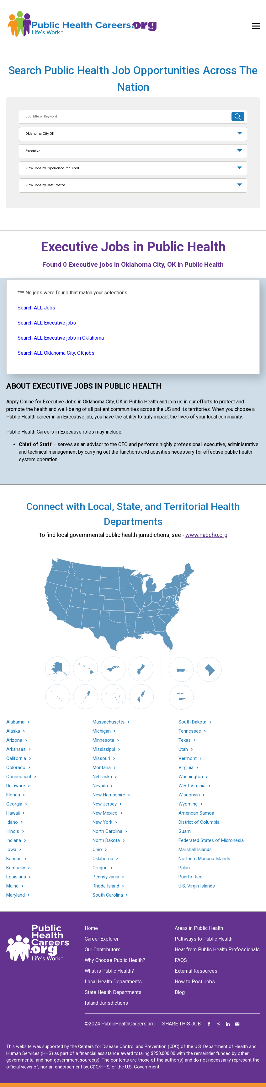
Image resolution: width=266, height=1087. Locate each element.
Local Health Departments (113, 982)
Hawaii (13, 813)
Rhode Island (106, 886)
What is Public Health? (109, 971)
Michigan (102, 731)
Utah (183, 749)
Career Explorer (102, 939)
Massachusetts (109, 722)
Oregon (100, 868)
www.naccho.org (206, 535)
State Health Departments (113, 992)
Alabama (15, 722)
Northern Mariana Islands (204, 858)
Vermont (187, 758)
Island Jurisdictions (106, 1003)
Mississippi (104, 749)
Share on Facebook (209, 1024)
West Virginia (191, 786)
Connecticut (18, 776)
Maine (12, 886)
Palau (184, 868)
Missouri (101, 758)
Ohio (97, 849)
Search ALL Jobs (36, 308)
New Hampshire (109, 795)
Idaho (12, 822)
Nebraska (102, 776)
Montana (102, 767)
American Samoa (196, 813)
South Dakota (192, 722)
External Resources (196, 971)
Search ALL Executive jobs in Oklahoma (61, 338)
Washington (190, 776)
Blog (180, 992)
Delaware (15, 786)
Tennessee (189, 731)
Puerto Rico (190, 877)
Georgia (14, 804)
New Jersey (105, 804)
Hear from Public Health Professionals (217, 950)
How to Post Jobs (195, 982)
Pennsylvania (106, 877)
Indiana (13, 840)
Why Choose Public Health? (115, 960)
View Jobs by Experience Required (52, 168)
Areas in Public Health (199, 928)
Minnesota (103, 740)
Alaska (13, 731)
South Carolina (108, 895)
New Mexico (105, 813)
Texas (184, 740)
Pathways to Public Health (203, 939)
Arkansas (16, 749)
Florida (13, 795)
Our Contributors (102, 950)
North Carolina (107, 831)
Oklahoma (103, 858)
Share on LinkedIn (228, 1024)
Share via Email (237, 1024)
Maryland (15, 895)
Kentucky (15, 868)
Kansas (14, 858)
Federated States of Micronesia (211, 840)
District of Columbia (199, 822)
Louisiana (16, 877)
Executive (32, 151)
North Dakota (106, 840)
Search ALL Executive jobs (47, 323)
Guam (184, 831)
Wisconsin (189, 795)
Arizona (14, 740)
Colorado (15, 767)
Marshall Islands (195, 849)
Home (91, 928)
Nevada (100, 786)
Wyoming (188, 804)
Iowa (11, 849)
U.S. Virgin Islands (196, 886)
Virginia (186, 767)
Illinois (12, 831)
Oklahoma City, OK (39, 134)
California (16, 758)
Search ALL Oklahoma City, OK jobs (56, 353)
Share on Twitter (218, 1024)
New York (102, 822)
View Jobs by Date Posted (45, 185)
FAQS (181, 960)
